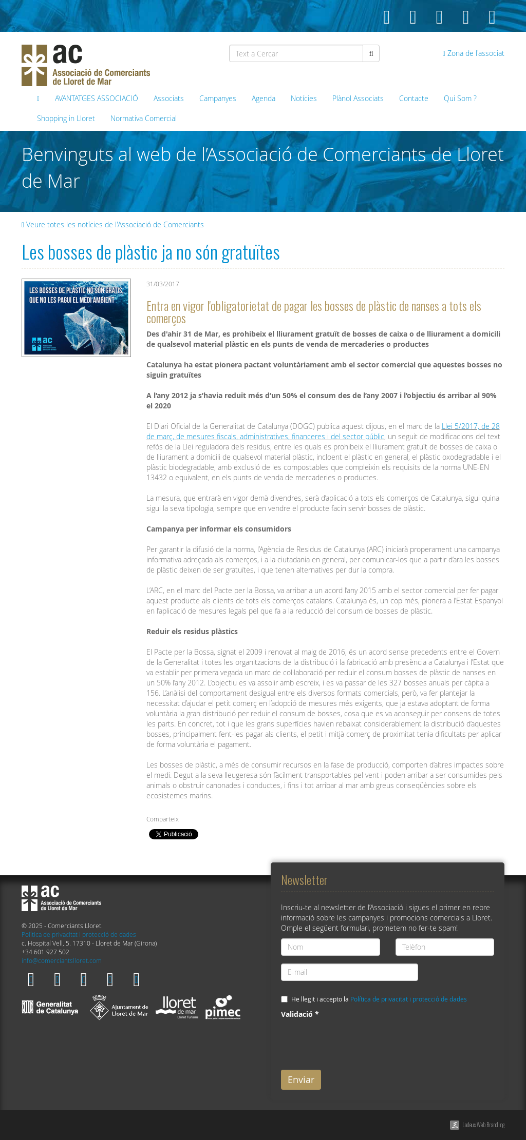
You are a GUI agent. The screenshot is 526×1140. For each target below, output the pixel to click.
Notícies (304, 98)
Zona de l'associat (473, 53)
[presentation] (359, 1042)
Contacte (413, 98)
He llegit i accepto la (379, 999)
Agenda (263, 98)
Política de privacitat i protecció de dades (79, 934)
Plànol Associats (358, 98)
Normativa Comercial (143, 118)
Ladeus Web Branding (483, 1125)
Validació (300, 1014)
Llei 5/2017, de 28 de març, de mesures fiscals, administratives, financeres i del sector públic (323, 431)
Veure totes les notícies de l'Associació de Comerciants (113, 224)
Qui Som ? (460, 98)
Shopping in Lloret (66, 118)
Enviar (301, 1079)
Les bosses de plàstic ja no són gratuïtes (151, 251)
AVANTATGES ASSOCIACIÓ (96, 98)
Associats (169, 98)
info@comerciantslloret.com (62, 961)
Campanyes (217, 98)
